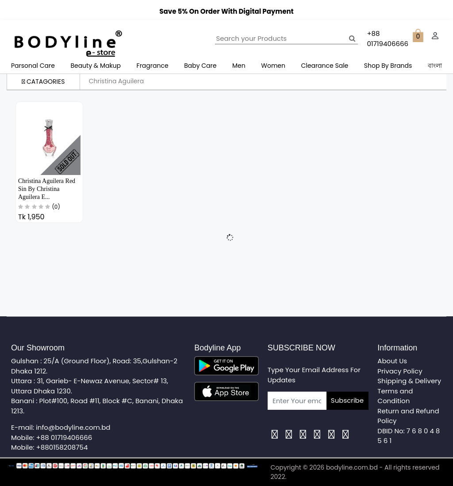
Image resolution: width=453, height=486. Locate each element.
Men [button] (239, 65)
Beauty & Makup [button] (95, 65)
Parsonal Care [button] (33, 65)
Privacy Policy (399, 371)
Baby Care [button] (200, 65)
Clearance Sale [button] (325, 65)
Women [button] (273, 65)
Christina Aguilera (116, 81)
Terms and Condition (395, 396)
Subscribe (347, 400)
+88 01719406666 (64, 437)
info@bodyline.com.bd (73, 427)
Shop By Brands (388, 65)
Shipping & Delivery (409, 380)
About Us (392, 360)
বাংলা (435, 65)
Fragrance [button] (153, 65)
